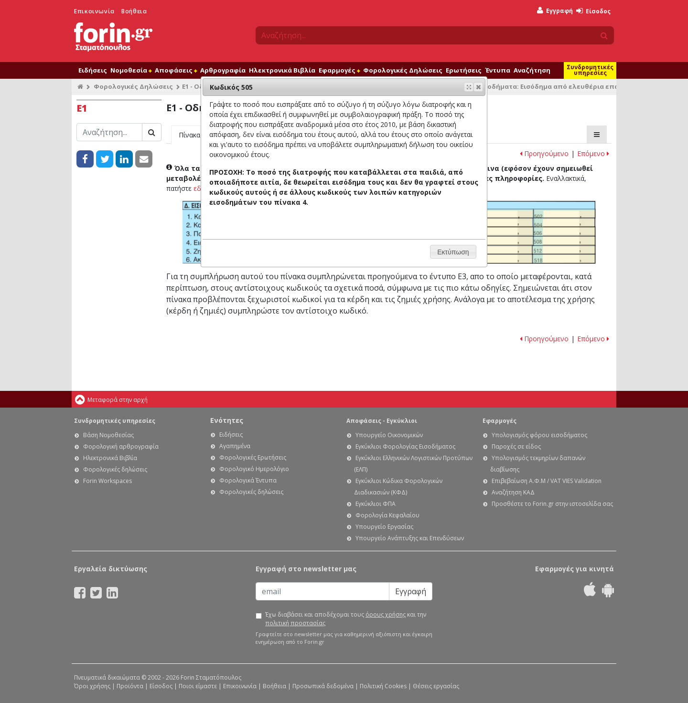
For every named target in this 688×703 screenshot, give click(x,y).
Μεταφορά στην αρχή (117, 400)
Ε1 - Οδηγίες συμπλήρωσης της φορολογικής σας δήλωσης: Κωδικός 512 (564, 250)
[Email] (322, 591)
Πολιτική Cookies (383, 686)
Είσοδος (593, 11)
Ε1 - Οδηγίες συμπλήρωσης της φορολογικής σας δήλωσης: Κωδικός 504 (564, 222)
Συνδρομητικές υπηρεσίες (590, 70)
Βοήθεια (134, 11)
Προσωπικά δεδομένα (323, 686)
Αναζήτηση (532, 70)
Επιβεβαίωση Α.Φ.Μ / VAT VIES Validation (547, 481)
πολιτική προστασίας (295, 623)
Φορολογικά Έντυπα (248, 480)
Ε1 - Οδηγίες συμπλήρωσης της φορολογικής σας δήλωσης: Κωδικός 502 (564, 214)
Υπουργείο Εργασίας (384, 527)
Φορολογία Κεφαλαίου (387, 515)
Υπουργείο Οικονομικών (389, 435)
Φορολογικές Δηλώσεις (402, 70)
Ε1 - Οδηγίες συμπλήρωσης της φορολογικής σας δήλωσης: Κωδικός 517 (502, 258)
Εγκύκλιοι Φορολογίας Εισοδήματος (405, 446)
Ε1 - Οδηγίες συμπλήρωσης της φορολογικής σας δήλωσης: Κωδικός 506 (564, 231)
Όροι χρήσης (92, 686)
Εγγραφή (555, 11)
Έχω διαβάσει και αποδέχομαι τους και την (345, 618)
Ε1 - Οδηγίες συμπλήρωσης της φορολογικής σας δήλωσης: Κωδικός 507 (503, 241)
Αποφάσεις (176, 70)
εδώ (200, 188)
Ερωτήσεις (464, 70)
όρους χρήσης (386, 614)
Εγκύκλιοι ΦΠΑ (375, 504)
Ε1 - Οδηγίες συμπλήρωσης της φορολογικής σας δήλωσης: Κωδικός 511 (502, 250)
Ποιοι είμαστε (198, 686)
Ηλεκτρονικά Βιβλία (282, 70)
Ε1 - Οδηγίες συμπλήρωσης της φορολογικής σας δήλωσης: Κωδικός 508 (564, 241)
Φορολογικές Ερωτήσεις (252, 457)
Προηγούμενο (544, 153)
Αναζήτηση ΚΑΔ (513, 492)
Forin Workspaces (107, 481)
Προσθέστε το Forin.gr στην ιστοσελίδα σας (552, 504)
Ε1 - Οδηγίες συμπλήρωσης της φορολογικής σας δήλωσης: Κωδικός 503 (502, 222)
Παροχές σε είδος (516, 446)
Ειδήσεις (92, 70)
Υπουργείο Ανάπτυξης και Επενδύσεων (409, 538)
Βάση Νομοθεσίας (108, 435)
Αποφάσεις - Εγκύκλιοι (381, 421)
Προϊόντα (130, 686)
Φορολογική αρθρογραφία (121, 446)
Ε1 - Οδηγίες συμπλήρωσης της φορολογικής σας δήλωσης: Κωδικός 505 (503, 231)
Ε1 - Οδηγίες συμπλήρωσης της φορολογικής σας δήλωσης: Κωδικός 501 (503, 214)
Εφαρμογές (339, 70)
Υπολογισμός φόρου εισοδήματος (539, 435)
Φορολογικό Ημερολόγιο (254, 469)
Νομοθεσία (130, 70)
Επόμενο (593, 153)
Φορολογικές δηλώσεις (115, 469)
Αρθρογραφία (223, 70)
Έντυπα (497, 70)
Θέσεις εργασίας (436, 686)
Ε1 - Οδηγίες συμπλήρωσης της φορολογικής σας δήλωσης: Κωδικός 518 (564, 258)
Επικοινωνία (94, 11)
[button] (478, 87)
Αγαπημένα (234, 446)
